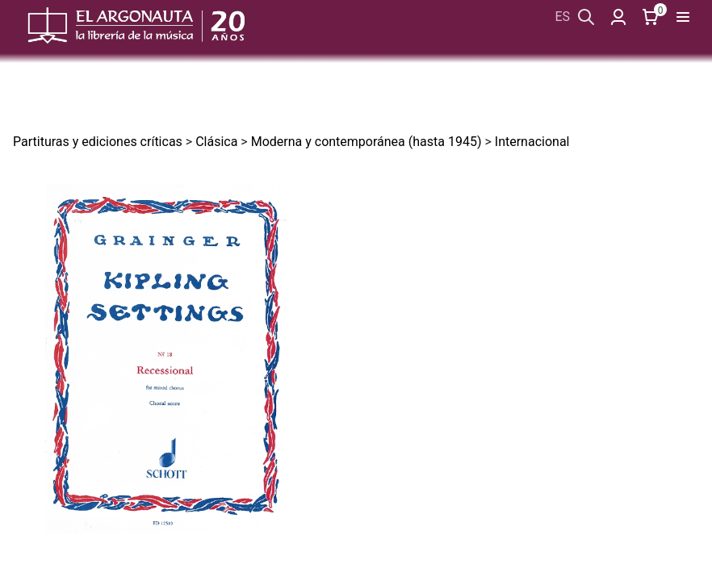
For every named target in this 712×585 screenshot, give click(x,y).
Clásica (216, 141)
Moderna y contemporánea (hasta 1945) (366, 141)
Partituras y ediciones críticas (97, 141)
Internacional (532, 141)
